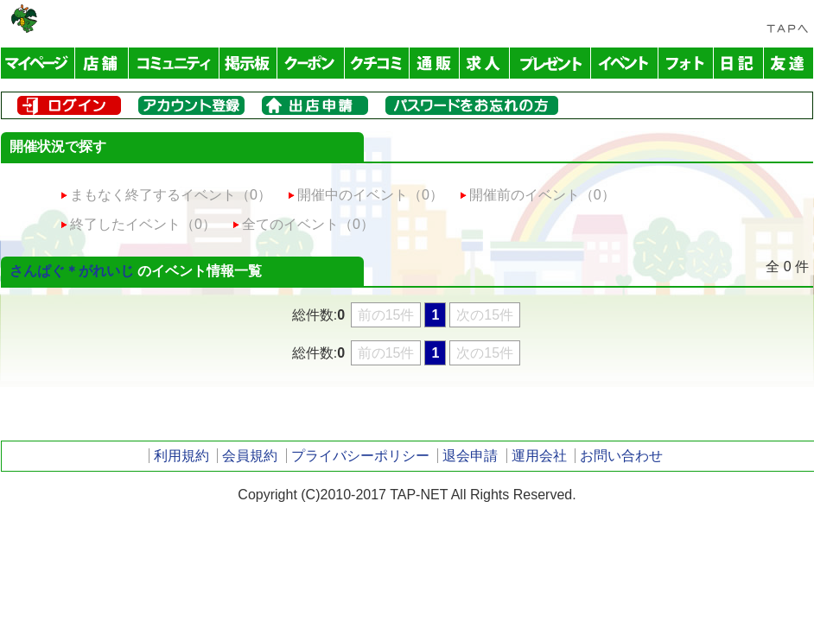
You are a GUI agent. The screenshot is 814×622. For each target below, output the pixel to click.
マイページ (38, 63)
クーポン (311, 63)
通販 (435, 63)
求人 (485, 63)
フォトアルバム (686, 63)
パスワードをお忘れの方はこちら (471, 105)
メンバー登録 (191, 105)
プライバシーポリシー (360, 455)
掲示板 (248, 63)
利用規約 (181, 455)
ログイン (69, 105)
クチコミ (377, 63)
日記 (739, 63)
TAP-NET (24, 18)
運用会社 (539, 455)
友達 (788, 63)
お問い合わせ (621, 455)
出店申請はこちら (315, 105)
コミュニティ (174, 63)
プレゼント (550, 63)
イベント (624, 63)
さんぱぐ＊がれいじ (72, 270)
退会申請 (470, 455)
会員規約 (249, 455)
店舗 (102, 63)
